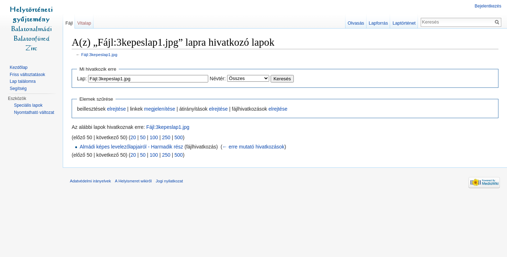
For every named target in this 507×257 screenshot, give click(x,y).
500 (178, 137)
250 (166, 137)
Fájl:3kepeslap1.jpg (99, 54)
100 (154, 137)
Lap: (82, 78)
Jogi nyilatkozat (169, 181)
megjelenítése (159, 109)
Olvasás (356, 23)
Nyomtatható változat (34, 112)
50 (143, 137)
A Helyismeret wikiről (133, 181)
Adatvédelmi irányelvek (90, 181)
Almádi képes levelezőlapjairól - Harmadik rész (131, 147)
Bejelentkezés (488, 6)
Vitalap (84, 23)
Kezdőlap (18, 67)
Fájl (69, 23)
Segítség (18, 88)
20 (133, 137)
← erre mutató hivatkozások (253, 147)
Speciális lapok (28, 105)
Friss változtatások (27, 74)
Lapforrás (378, 23)
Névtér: (218, 78)
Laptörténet (404, 23)
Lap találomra (23, 81)
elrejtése (116, 109)
